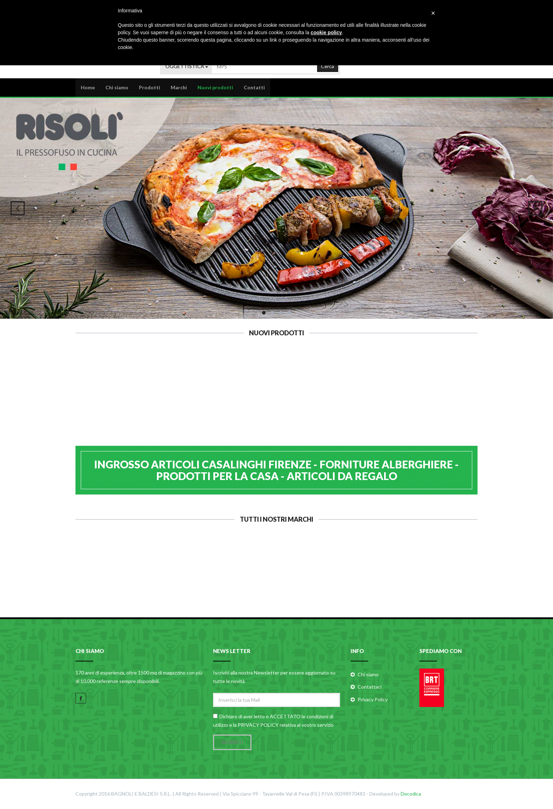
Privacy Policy (373, 700)
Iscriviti (232, 742)
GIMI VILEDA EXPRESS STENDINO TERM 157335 (379, 405)
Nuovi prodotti (215, 87)
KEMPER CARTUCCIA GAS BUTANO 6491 (242, 402)
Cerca (327, 65)
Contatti (254, 87)
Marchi (179, 87)
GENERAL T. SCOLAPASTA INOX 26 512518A (448, 405)
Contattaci (370, 687)
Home (88, 87)
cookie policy (326, 32)
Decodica (411, 794)
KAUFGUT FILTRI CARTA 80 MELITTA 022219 (310, 405)
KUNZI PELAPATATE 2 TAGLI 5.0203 (105, 402)
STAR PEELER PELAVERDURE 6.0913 (173, 402)
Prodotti (149, 87)
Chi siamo (116, 87)
